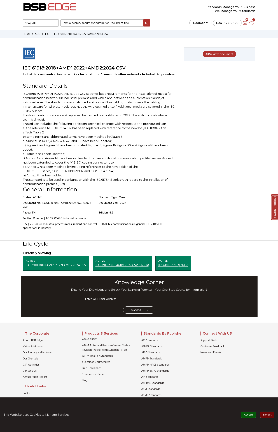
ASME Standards (151, 395)
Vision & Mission (33, 346)
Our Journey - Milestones (38, 352)
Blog (84, 380)
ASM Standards (150, 389)
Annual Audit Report (35, 377)
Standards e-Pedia (93, 374)
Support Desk (208, 340)
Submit (139, 310)
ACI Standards (149, 340)
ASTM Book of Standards (97, 356)
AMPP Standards (151, 358)
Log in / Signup (227, 23)
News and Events (210, 352)
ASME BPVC (89, 339)
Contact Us (30, 371)
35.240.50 (153, 224)
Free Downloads (91, 368)
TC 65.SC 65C (54, 218)
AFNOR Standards (152, 346)
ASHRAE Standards (152, 383)
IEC (47, 34)
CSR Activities (31, 365)
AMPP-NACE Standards (155, 365)
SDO (37, 34)
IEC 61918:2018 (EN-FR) (173, 265)
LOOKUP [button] (199, 23)
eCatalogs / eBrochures (96, 362)
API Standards (149, 377)
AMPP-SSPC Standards (155, 371)
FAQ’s (26, 393)
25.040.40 (36, 224)
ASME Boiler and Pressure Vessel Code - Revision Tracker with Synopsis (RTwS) (106, 347)
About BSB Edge (33, 340)
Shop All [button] (30, 23)
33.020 (103, 224)
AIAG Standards (151, 352)
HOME (27, 34)
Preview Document (219, 54)
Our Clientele (30, 358)
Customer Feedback (212, 346)
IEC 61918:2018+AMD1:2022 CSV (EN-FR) (122, 265)
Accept (248, 414)
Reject (267, 414)
